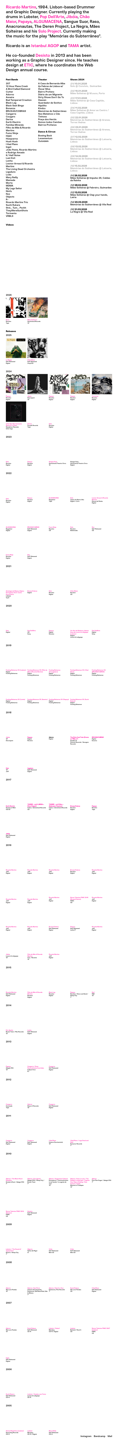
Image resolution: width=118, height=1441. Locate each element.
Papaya (25, 21)
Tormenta (95, 396)
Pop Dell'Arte (52, 16)
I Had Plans (52, 1140)
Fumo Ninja (52, 527)
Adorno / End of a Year (56, 1288)
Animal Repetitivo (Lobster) (15, 1431)
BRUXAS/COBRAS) (98, 672)
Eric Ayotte (9, 1030)
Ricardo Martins (21, 7)
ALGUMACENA (48, 21)
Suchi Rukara (74, 1288)
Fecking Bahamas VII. (13, 670)
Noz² (93, 992)
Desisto (43, 55)
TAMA (73, 45)
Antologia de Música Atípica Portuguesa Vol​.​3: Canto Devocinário (15, 592)
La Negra (9, 360)
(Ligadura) (54, 672)
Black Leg (52, 992)
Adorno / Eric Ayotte (34, 1179)
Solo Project (49, 31)
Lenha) (23, 699)
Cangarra (52, 1066)
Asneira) (45, 699)
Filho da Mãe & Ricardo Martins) (37, 671)
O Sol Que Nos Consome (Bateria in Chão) (14, 424)
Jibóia (72, 16)
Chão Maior (31, 360)
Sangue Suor (53, 461)
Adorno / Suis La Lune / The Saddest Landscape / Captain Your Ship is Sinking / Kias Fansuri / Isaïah (80, 1181)
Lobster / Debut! (54, 1328)
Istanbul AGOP (45, 45)
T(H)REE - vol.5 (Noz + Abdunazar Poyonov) (56, 805)
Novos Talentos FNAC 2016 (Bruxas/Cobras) (79, 898)
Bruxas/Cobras (32, 591)
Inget (7, 1358)
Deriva (29, 424)
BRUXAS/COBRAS (33, 527)
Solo (50, 424)
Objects (29, 1249)
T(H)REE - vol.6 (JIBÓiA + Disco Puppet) (35, 805)
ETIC (28, 65)
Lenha (29, 1030)
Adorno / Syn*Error (33, 1288)
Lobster (72, 1328)
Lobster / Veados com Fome (36, 1394)
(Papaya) (66, 699)
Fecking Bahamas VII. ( (34, 670)
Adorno (29, 1104)
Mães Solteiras (32, 320)
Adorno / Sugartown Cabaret (58, 1179)
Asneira (29, 1211)
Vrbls (50, 1249)
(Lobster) (23, 670)
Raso (7, 320)
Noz (93, 527)
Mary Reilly (52, 1431)
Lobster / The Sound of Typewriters (13, 1250)
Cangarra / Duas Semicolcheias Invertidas (35, 1067)
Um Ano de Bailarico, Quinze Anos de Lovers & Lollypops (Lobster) (79, 632)
